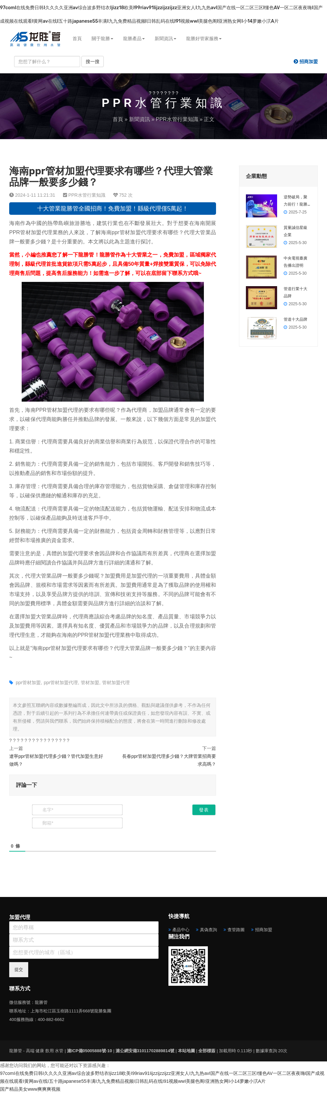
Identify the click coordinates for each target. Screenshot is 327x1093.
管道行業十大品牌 (295, 292)
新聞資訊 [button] (165, 38)
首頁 (77, 38)
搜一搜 (92, 61)
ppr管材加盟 (28, 682)
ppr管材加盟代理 (61, 682)
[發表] (203, 810)
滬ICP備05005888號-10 (89, 1050)
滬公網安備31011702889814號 (145, 1050)
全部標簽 (206, 1050)
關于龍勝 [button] (102, 38)
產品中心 (180, 929)
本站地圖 (186, 1050)
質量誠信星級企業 (295, 231)
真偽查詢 (208, 929)
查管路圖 (236, 929)
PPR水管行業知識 (177, 119)
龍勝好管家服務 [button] (204, 38)
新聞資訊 (139, 119)
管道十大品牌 (295, 319)
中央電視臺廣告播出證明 (295, 262)
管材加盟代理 (116, 682)
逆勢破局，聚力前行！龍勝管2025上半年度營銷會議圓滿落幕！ (296, 201)
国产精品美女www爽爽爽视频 (30, 1089)
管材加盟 (90, 682)
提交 (18, 969)
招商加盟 (263, 929)
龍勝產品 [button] (134, 38)
